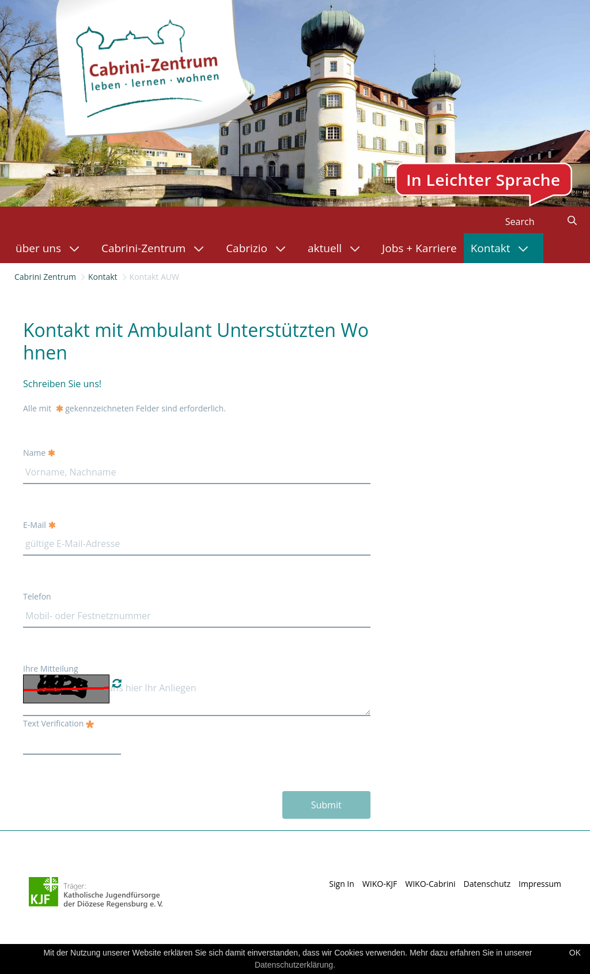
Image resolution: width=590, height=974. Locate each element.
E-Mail (39, 524)
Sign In (341, 883)
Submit (326, 805)
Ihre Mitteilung (50, 668)
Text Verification (58, 723)
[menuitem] (51, 248)
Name (39, 452)
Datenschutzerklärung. (295, 964)
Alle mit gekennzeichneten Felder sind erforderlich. (124, 408)
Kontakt (103, 276)
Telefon (37, 596)
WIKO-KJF (379, 883)
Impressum (540, 883)
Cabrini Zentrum (45, 276)
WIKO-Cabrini (430, 883)
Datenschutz (487, 883)
